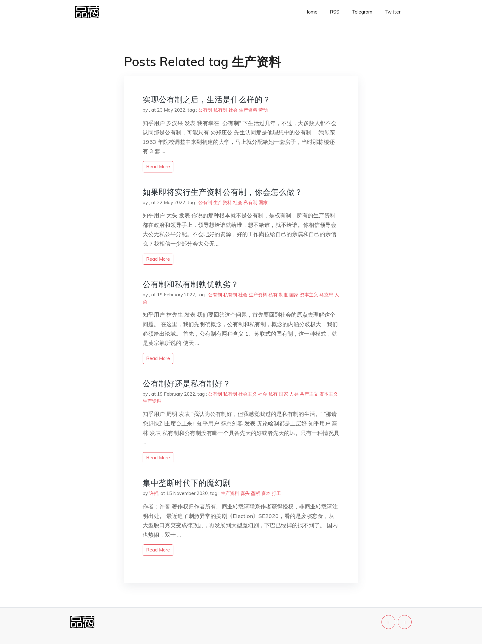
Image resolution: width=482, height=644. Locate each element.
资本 (266, 493)
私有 (273, 295)
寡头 (245, 493)
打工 (276, 493)
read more (158, 166)
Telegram (362, 12)
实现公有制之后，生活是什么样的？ (207, 99)
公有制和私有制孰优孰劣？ (191, 284)
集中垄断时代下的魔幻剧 (187, 483)
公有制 (205, 110)
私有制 (220, 110)
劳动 (263, 110)
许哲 (153, 493)
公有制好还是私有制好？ (187, 383)
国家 (263, 202)
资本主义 (309, 295)
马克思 (326, 295)
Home (311, 12)
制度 (283, 295)
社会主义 (247, 394)
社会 (233, 110)
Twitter (393, 12)
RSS (334, 12)
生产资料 (248, 110)
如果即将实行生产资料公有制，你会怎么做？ (222, 192)
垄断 (255, 493)
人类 (293, 394)
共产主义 (309, 394)
